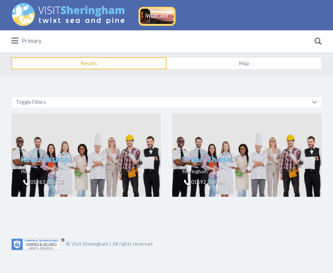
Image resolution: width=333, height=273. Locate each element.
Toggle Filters (31, 102)
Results (89, 63)
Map (244, 63)
